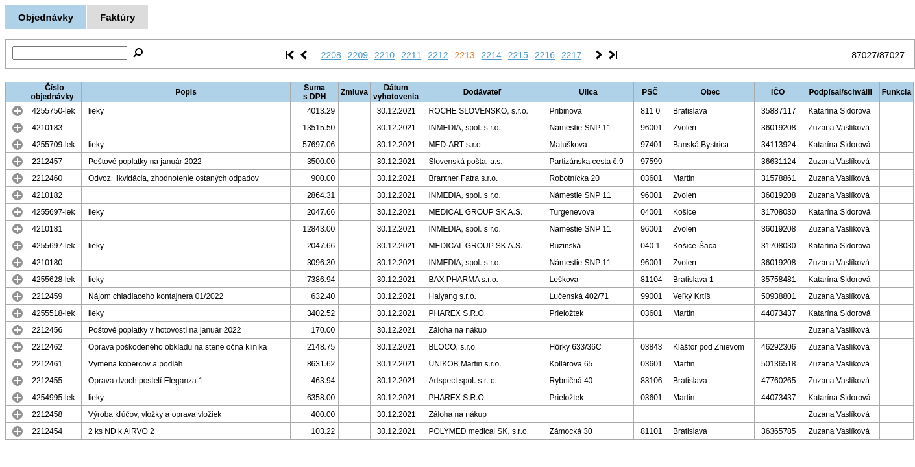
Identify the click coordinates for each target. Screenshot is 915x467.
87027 (864, 55)
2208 (331, 55)
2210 (384, 55)
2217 (571, 55)
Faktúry (117, 17)
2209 (358, 55)
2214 (492, 55)
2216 (545, 55)
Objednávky (45, 17)
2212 (438, 55)
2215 (518, 55)
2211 (411, 55)
